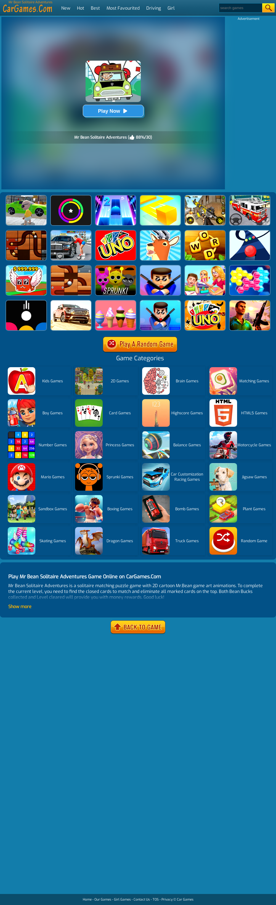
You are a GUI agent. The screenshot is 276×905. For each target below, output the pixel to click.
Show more (19, 606)
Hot (80, 8)
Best (95, 8)
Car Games (185, 899)
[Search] (240, 7)
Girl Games (122, 899)
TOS (156, 899)
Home (87, 899)
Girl (171, 8)
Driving (153, 8)
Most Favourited (123, 8)
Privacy (167, 899)
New (65, 8)
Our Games (102, 899)
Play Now (113, 111)
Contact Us (142, 899)
